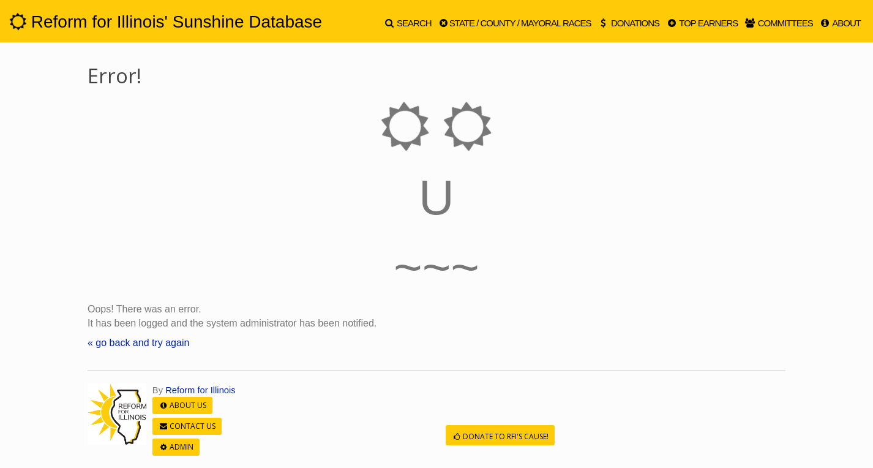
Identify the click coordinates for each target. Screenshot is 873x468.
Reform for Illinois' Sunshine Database (165, 21)
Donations (629, 23)
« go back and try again (138, 343)
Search (407, 23)
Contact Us (187, 426)
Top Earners (701, 23)
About (840, 23)
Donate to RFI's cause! (500, 436)
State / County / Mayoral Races (514, 23)
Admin (176, 447)
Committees (778, 23)
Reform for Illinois (200, 390)
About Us (182, 405)
